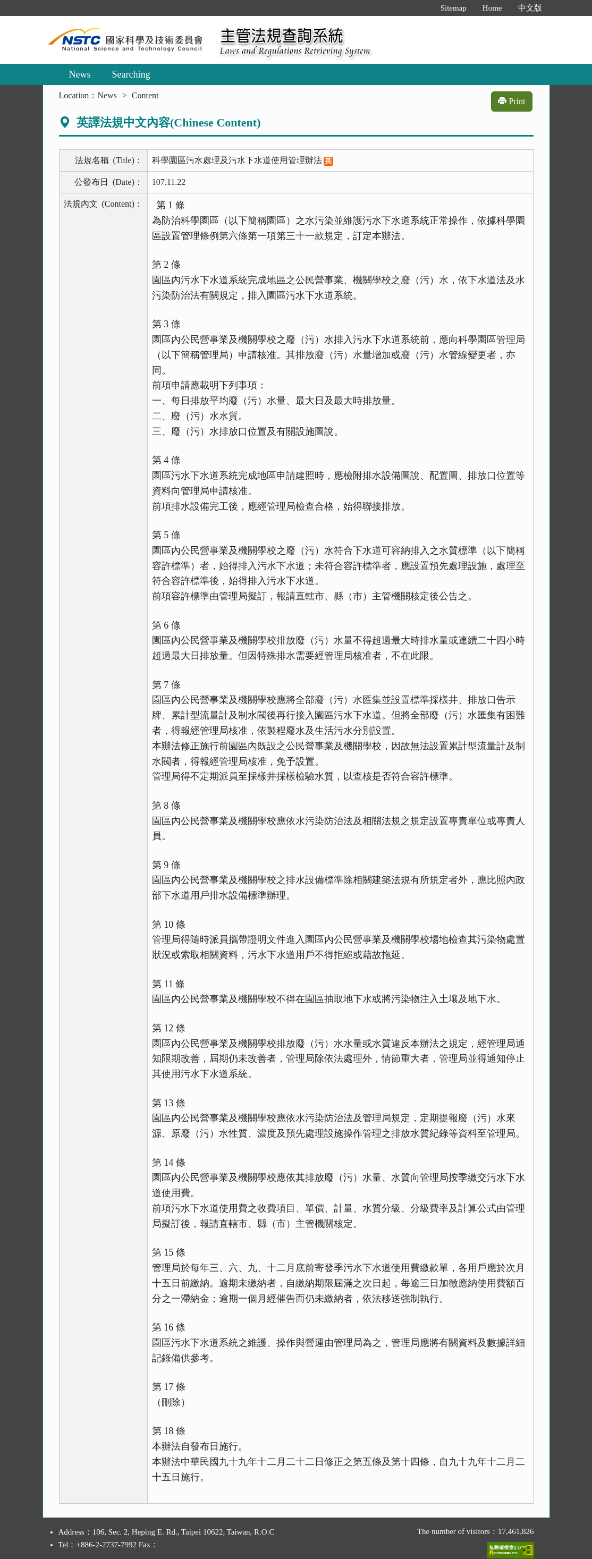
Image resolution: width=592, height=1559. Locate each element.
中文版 (530, 8)
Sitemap (454, 8)
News (80, 74)
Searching (131, 74)
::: (421, 8)
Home (492, 8)
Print (511, 101)
